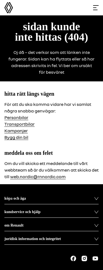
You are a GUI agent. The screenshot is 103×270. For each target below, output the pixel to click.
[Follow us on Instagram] (84, 258)
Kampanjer (16, 130)
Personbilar (16, 117)
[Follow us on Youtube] (95, 258)
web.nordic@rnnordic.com (38, 176)
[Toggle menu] (96, 7)
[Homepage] (8, 7)
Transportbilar (19, 124)
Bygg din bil (16, 137)
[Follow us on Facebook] (73, 258)
